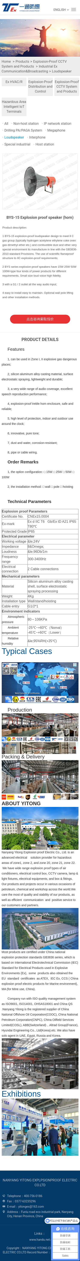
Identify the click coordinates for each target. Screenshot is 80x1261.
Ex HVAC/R (14, 82)
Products (22, 62)
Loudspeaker (62, 71)
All (5, 124)
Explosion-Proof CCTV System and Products (67, 87)
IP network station (56, 124)
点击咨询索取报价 (40, 319)
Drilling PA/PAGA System (22, 130)
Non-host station (25, 124)
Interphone (36, 137)
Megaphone (55, 130)
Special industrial (16, 144)
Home (6, 62)
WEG (19, 7)
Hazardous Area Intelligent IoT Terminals (14, 107)
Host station (43, 144)
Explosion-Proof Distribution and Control (40, 87)
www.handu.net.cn (41, 1239)
